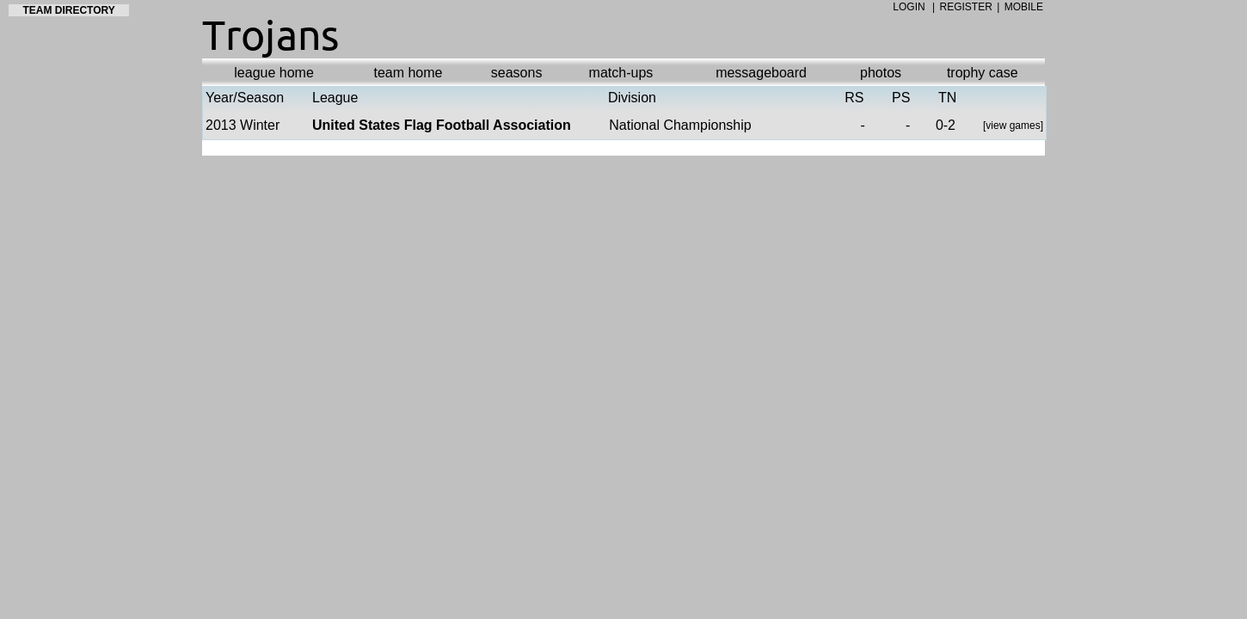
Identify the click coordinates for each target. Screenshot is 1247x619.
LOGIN (908, 7)
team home (407, 72)
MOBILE (1023, 7)
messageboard (761, 72)
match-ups (621, 72)
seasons (517, 72)
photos (880, 72)
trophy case (982, 72)
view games (1013, 126)
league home (274, 72)
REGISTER (966, 7)
